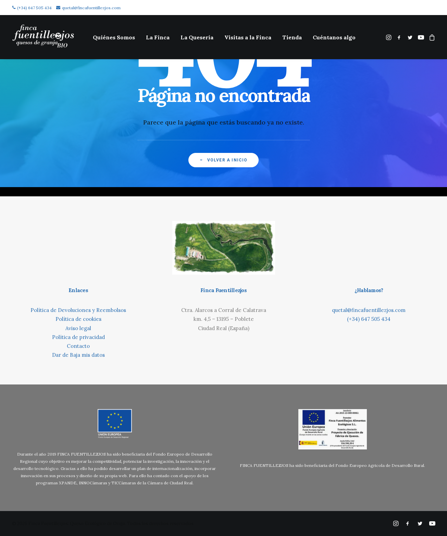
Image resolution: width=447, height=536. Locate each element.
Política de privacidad (78, 337)
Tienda (292, 37)
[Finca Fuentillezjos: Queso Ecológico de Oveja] (43, 37)
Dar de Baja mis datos (78, 355)
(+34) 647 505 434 (32, 7)
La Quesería (197, 37)
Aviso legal (78, 328)
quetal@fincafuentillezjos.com (88, 7)
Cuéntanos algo (334, 37)
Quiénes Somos (114, 37)
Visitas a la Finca (247, 37)
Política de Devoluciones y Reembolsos (78, 310)
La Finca (158, 37)
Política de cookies (78, 319)
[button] (389, 37)
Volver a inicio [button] (223, 160)
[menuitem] (114, 37)
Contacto (78, 346)
